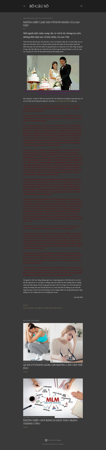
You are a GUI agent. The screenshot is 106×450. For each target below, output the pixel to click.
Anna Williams (59, 444)
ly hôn (35, 308)
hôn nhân (30, 308)
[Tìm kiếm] (81, 6)
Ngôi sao (40, 308)
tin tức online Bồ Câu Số (63, 101)
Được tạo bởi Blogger (53, 440)
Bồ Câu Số (38, 6)
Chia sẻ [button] (25, 305)
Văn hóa (59, 308)
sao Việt (46, 308)
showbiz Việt (53, 308)
